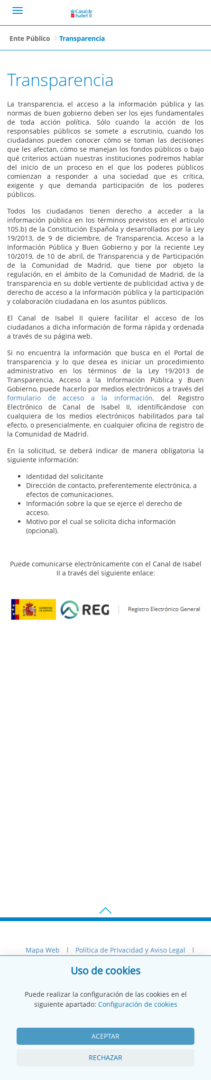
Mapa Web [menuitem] (43, 950)
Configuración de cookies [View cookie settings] (137, 1004)
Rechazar (105, 1057)
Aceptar (105, 1036)
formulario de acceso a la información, (80, 397)
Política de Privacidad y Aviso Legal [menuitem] (130, 950)
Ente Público (29, 38)
